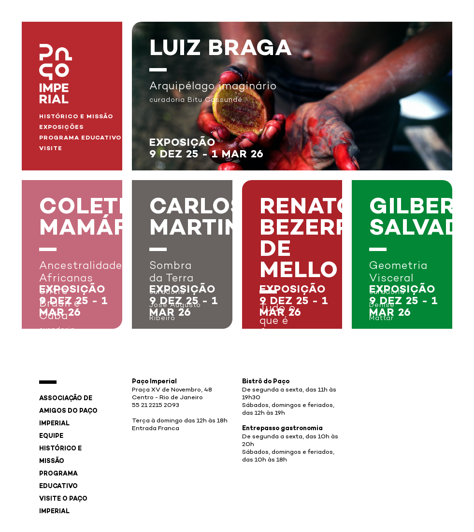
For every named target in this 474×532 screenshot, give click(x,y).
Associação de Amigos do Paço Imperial (68, 411)
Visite (50, 148)
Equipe (51, 436)
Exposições (61, 127)
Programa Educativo (80, 138)
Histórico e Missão (76, 116)
